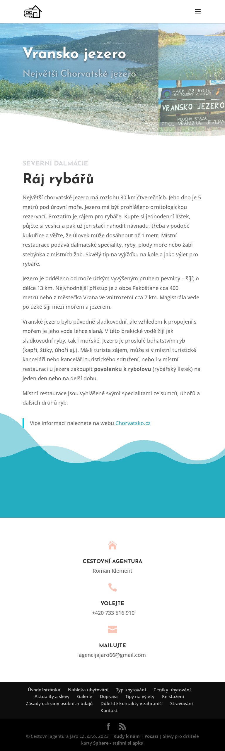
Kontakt (109, 710)
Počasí (151, 736)
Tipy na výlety (139, 696)
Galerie (84, 696)
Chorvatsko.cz (133, 423)
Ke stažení (173, 696)
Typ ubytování (131, 690)
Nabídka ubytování (88, 690)
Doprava (109, 696)
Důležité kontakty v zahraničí (131, 703)
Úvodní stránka (44, 690)
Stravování (181, 703)
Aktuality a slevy (52, 696)
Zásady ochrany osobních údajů (59, 703)
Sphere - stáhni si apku (118, 743)
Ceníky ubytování (172, 690)
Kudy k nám (126, 736)
